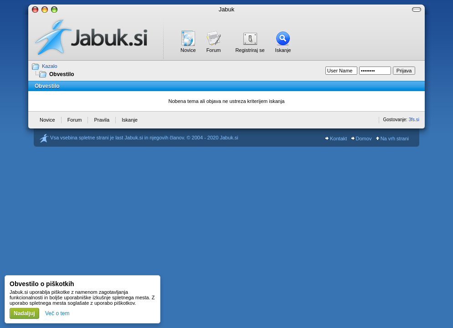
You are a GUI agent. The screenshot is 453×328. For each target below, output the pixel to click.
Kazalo (49, 66)
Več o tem (57, 313)
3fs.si (414, 119)
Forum (213, 50)
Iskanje (283, 50)
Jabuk (227, 9)
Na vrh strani (392, 138)
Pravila (101, 120)
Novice (188, 50)
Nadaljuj (24, 313)
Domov (361, 138)
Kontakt (336, 138)
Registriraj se (249, 50)
